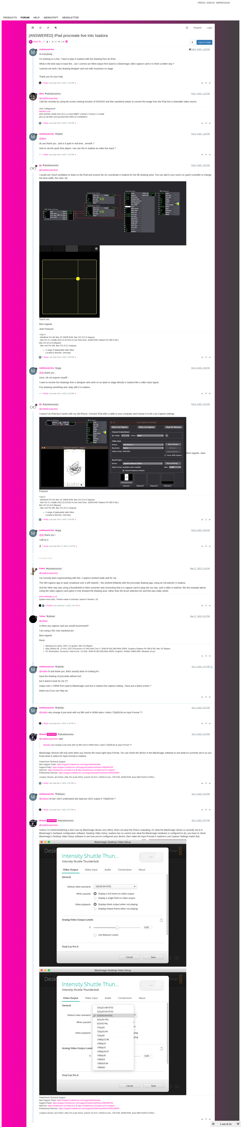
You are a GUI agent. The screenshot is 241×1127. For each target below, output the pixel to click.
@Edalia (51, 616)
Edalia (42, 568)
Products (10, 17)
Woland (42, 734)
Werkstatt (51, 17)
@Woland (60, 794)
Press (201, 2)
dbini (41, 94)
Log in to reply (204, 42)
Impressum (223, 2)
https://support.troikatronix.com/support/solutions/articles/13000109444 (89, 773)
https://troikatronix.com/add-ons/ (61, 770)
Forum (25, 17)
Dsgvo (211, 2)
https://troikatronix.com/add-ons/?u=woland (96, 770)
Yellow (42, 616)
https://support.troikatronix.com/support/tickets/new (78, 764)
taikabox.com (45, 111)
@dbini (58, 134)
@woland (44, 798)
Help (36, 17)
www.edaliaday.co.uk (48, 596)
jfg (40, 165)
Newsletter (70, 17)
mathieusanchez (46, 49)
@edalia (43, 621)
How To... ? (39, 41)
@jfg (58, 368)
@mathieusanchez (53, 94)
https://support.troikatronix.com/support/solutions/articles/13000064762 (83, 767)
